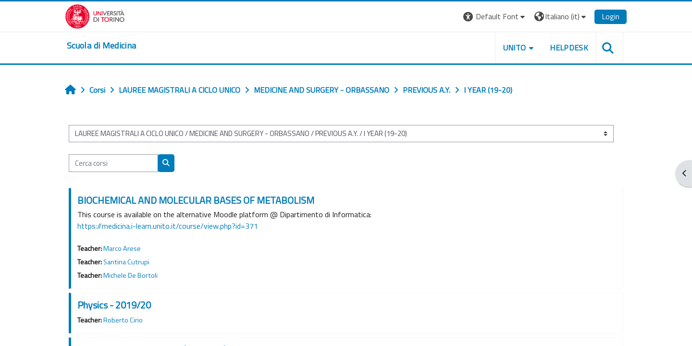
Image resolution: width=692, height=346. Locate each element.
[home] (101, 45)
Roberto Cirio (123, 320)
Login (610, 16)
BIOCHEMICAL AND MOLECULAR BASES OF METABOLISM (195, 200)
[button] (495, 16)
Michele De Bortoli (130, 275)
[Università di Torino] (95, 15)
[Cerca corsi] (113, 163)
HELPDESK (569, 47)
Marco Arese (122, 248)
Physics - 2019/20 (114, 304)
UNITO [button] (514, 47)
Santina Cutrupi (126, 262)
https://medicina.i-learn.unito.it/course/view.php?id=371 (167, 226)
